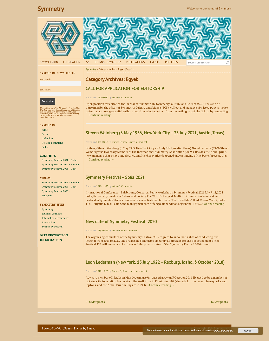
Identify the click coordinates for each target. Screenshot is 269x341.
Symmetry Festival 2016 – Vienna (60, 164)
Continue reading (101, 115)
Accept (248, 330)
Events (155, 62)
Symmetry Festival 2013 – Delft (59, 168)
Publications (135, 62)
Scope (45, 134)
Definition (47, 138)
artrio (115, 97)
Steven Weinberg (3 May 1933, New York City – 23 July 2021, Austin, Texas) (155, 133)
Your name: (45, 89)
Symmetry (51, 9)
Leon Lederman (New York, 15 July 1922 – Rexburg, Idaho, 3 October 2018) (155, 262)
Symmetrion (49, 62)
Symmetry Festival (52, 226)
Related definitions (52, 142)
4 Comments (125, 97)
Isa (87, 62)
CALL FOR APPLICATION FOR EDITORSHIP (125, 88)
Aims (45, 129)
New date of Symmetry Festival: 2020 (121, 221)
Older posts (95, 302)
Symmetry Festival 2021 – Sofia (59, 160)
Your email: (45, 79)
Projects (171, 62)
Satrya (91, 328)
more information (223, 330)
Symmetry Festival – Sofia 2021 (115, 177)
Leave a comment (138, 142)
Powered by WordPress (57, 328)
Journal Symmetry (108, 62)
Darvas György (119, 142)
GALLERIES (48, 156)
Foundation (71, 62)
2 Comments (125, 186)
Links (45, 147)
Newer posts (221, 302)
